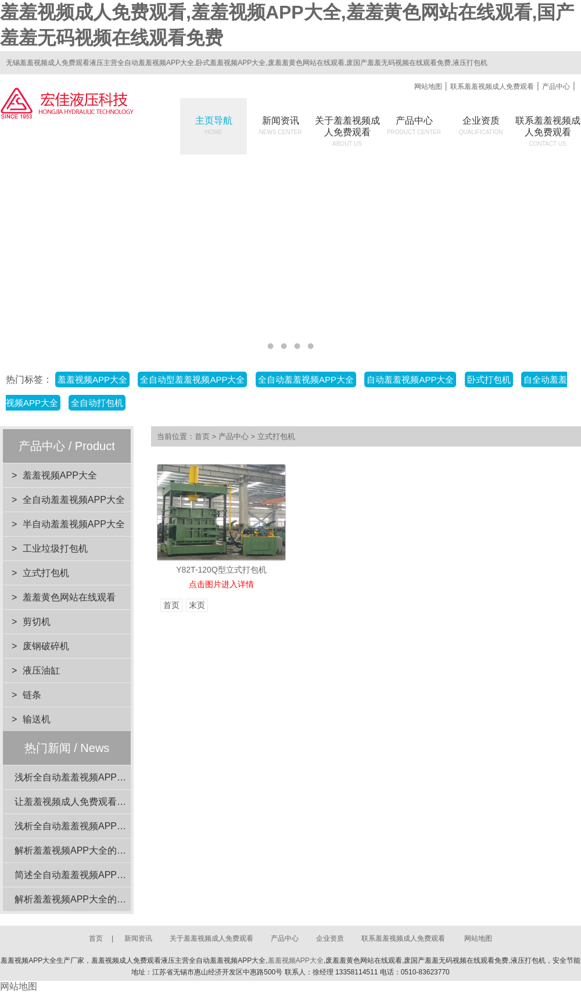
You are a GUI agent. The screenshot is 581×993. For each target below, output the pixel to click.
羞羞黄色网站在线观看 (69, 597)
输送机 (37, 719)
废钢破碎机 (46, 646)
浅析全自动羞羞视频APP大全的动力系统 (98, 777)
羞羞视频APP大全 (92, 379)
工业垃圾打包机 (55, 548)
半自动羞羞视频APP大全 (74, 524)
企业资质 (481, 125)
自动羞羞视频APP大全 (410, 379)
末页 (197, 605)
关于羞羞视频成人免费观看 (211, 938)
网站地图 (428, 86)
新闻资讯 (280, 125)
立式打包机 (46, 573)
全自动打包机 (97, 403)
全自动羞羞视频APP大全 (306, 379)
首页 (202, 436)
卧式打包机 (489, 379)
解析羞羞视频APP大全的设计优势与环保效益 (107, 899)
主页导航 (213, 125)
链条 (32, 695)
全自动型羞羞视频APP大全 (192, 379)
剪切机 (37, 622)
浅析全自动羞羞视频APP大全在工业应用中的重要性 (121, 826)
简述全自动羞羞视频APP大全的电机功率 (98, 875)
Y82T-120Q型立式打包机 (221, 569)
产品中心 (556, 86)
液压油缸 (41, 670)
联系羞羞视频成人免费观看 (492, 86)
